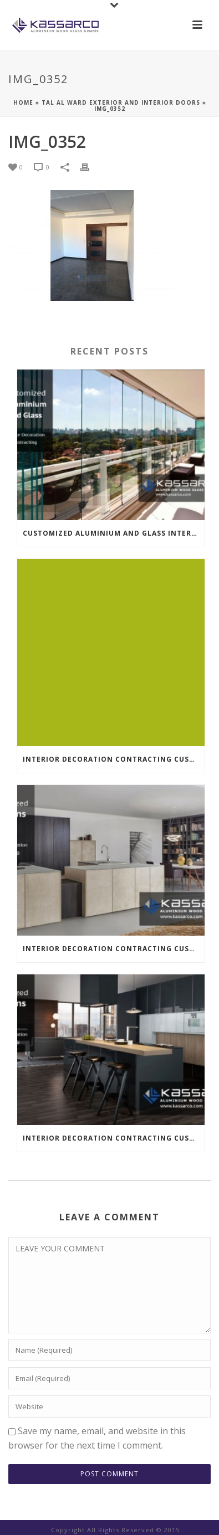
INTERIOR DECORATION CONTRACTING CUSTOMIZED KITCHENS (114, 759)
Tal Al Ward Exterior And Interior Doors (121, 102)
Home (23, 102)
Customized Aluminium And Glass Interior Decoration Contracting (114, 533)
